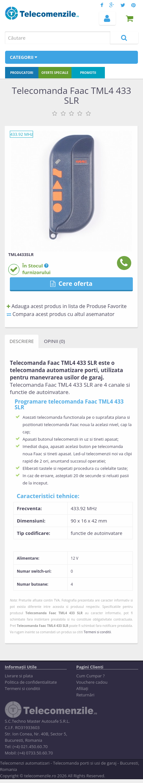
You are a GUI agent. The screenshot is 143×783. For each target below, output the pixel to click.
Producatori (21, 72)
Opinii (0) (54, 341)
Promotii (88, 72)
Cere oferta (71, 284)
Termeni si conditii (97, 632)
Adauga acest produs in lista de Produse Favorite (66, 306)
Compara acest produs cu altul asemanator (60, 314)
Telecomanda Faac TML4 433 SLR (54, 613)
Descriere (22, 341)
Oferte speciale (54, 72)
